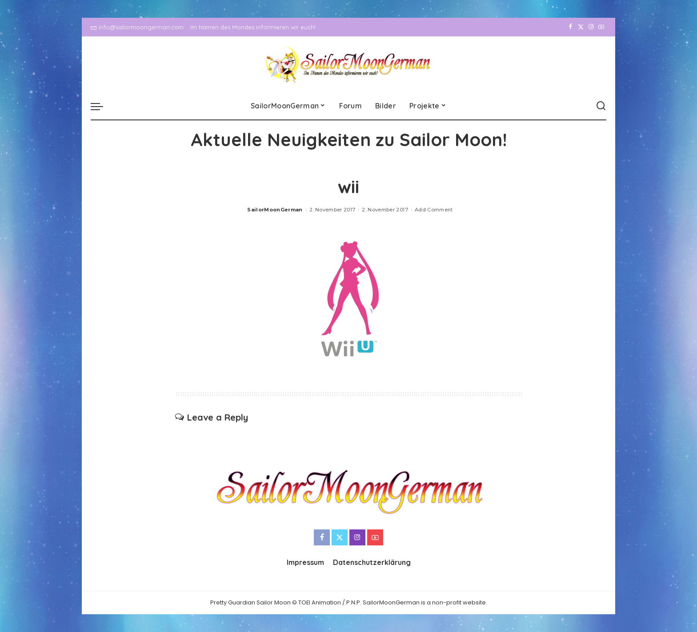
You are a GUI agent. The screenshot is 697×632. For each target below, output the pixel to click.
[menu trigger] (101, 106)
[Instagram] (591, 27)
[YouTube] (601, 27)
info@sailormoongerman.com (137, 27)
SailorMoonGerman (275, 210)
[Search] (601, 106)
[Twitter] (581, 27)
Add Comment (434, 210)
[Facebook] (570, 27)
